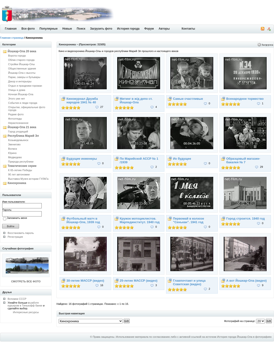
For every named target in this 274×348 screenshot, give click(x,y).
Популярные (49, 28)
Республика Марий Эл (23, 135)
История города (128, 28)
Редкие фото (16, 114)
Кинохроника (17, 183)
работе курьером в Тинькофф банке (25, 304)
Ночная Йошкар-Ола (20, 94)
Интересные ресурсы (26, 312)
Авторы (164, 28)
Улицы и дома (16, 90)
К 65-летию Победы (20, 170)
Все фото (28, 28)
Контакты (188, 28)
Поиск (81, 28)
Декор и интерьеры (19, 81)
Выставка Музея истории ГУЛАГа (28, 178)
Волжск (12, 148)
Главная (11, 28)
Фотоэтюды (15, 118)
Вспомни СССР (17, 298)
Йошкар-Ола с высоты (22, 72)
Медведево (15, 157)
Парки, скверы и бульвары (24, 77)
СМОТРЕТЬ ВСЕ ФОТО (26, 281)
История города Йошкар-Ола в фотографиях (244, 336)
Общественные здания (22, 68)
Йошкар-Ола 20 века (22, 51)
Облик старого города (21, 59)
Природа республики (20, 161)
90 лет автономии (19, 174)
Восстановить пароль (21, 233)
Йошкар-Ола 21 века (22, 127)
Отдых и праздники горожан (25, 85)
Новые (67, 28)
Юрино (12, 153)
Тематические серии (22, 166)
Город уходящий (18, 131)
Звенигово (14, 144)
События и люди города (22, 102)
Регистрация (15, 236)
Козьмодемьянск (18, 140)
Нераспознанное (18, 122)
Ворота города (17, 55)
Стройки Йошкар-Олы (21, 64)
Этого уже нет (16, 98)
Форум (149, 28)
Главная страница (12, 37)
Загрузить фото (101, 28)
